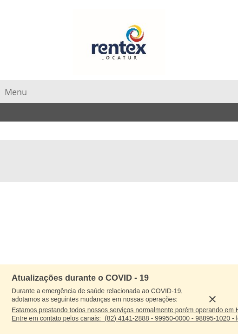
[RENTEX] (119, 42)
